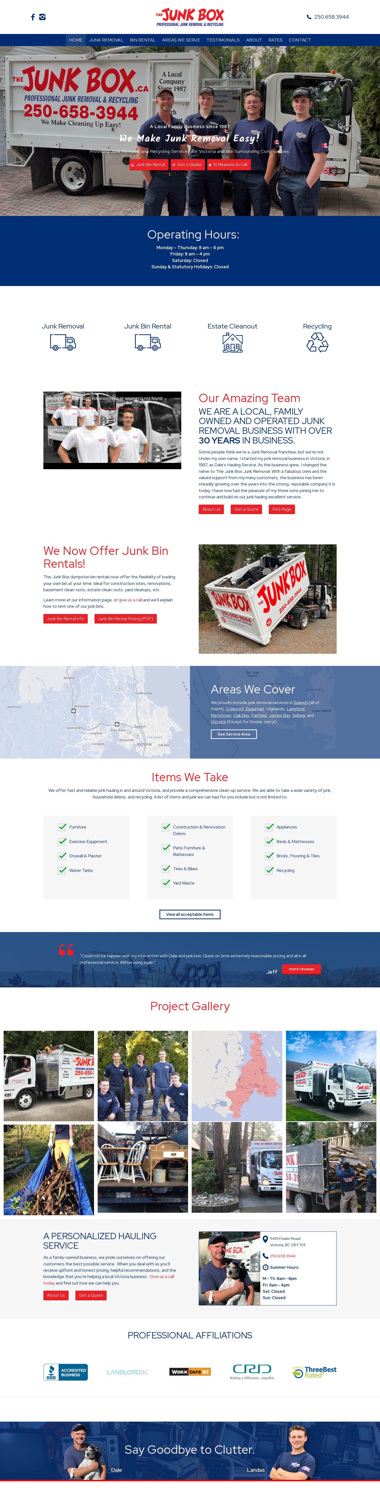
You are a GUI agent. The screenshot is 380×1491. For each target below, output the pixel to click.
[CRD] (252, 1372)
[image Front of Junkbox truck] (333, 1078)
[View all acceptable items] (190, 914)
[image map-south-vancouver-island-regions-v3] (239, 1078)
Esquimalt (254, 709)
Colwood (234, 709)
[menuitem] (76, 40)
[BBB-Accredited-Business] (65, 1372)
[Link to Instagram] (42, 17)
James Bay (279, 715)
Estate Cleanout (232, 325)
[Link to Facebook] (32, 17)
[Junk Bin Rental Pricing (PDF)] (126, 619)
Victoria (218, 721)
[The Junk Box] (190, 17)
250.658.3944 (331, 17)
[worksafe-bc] (190, 1372)
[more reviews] (301, 969)
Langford (295, 709)
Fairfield (259, 715)
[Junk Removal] (63, 335)
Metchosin (221, 715)
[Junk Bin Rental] (148, 164)
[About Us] (211, 509)
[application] (112, 430)
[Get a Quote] (188, 164)
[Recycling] (317, 335)
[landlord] (128, 1372)
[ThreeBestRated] (314, 1372)
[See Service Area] (234, 734)
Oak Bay (241, 715)
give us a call (130, 600)
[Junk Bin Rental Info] (65, 619)
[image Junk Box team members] (145, 1078)
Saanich (300, 702)
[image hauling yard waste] (51, 1172)
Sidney (298, 715)
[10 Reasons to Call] (229, 164)
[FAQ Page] (282, 509)
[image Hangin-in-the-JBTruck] (51, 1078)
